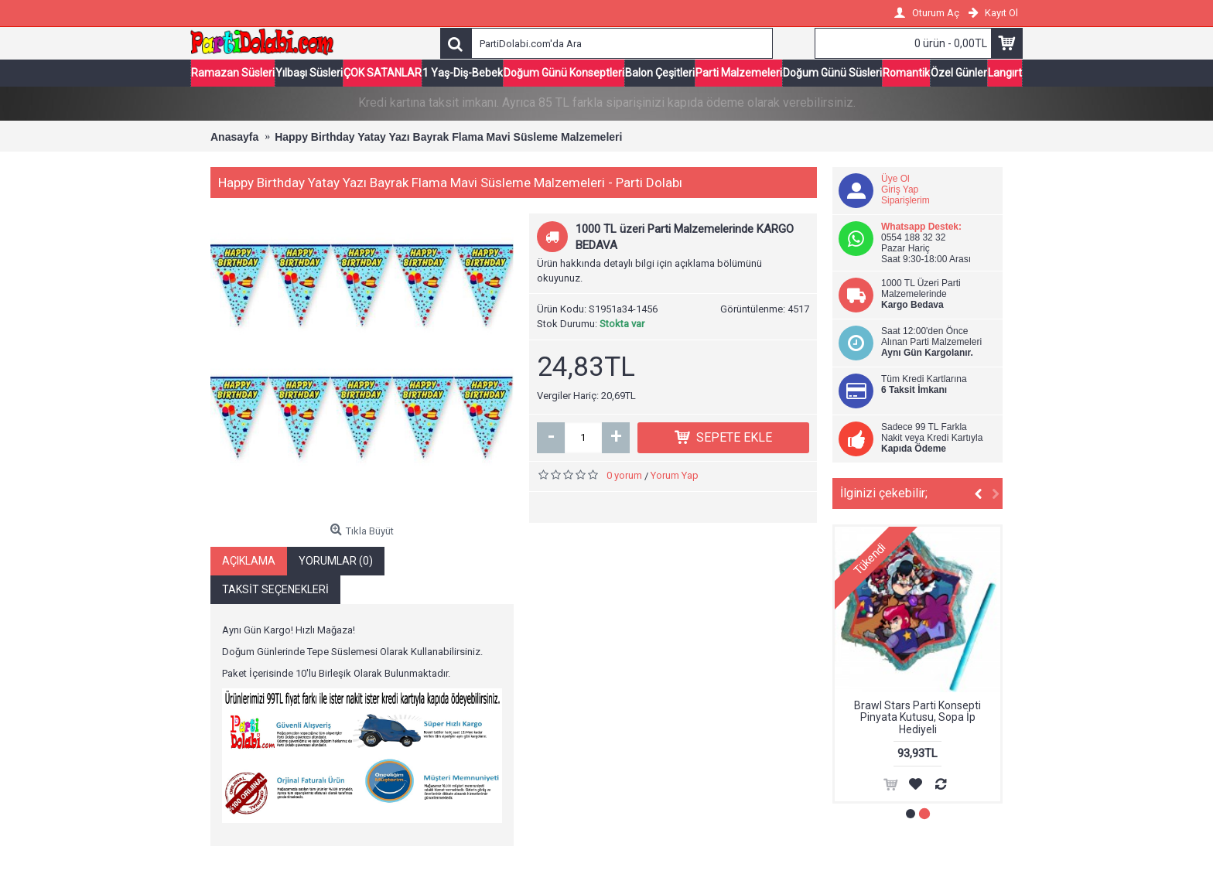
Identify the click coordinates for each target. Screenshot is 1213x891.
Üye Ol (895, 178)
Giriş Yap (899, 189)
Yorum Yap (675, 475)
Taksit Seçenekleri (275, 588)
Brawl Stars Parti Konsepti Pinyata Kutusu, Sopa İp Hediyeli (917, 717)
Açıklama (248, 560)
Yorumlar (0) (336, 560)
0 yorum (624, 475)
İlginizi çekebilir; (884, 493)
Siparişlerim (905, 200)
